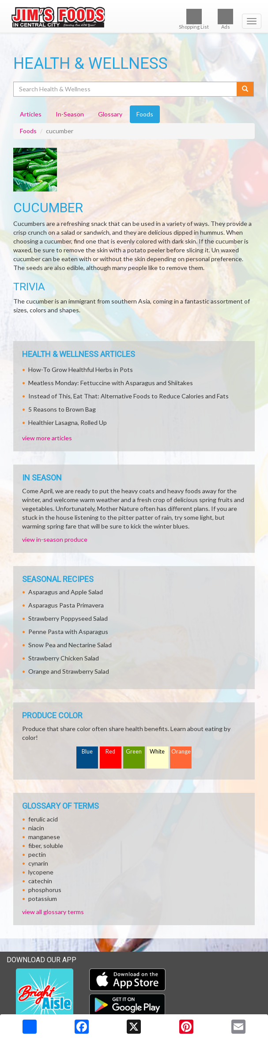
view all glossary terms (53, 911)
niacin (36, 828)
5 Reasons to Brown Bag (62, 409)
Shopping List (194, 19)
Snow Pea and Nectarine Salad (70, 645)
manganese (44, 836)
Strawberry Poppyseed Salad (68, 618)
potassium (42, 898)
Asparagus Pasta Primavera (66, 605)
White (157, 751)
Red (110, 751)
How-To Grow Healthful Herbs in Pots (80, 369)
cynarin (38, 863)
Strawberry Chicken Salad (63, 658)
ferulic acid (43, 819)
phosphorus (44, 889)
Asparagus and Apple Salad (65, 592)
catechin (40, 881)
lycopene (40, 872)
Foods (28, 131)
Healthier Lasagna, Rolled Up (67, 422)
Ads (225, 19)
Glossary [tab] (110, 114)
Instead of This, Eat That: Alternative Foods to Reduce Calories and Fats (128, 396)
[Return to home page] (134, 16)
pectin (37, 854)
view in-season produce (54, 539)
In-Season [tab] (70, 114)
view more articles (47, 438)
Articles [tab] (31, 114)
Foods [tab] (144, 114)
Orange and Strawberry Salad (68, 671)
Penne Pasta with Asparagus (68, 631)
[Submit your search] (245, 89)
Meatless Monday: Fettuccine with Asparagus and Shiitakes (110, 382)
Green (134, 751)
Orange (181, 751)
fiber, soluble (45, 845)
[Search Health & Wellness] (125, 89)
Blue (87, 751)
